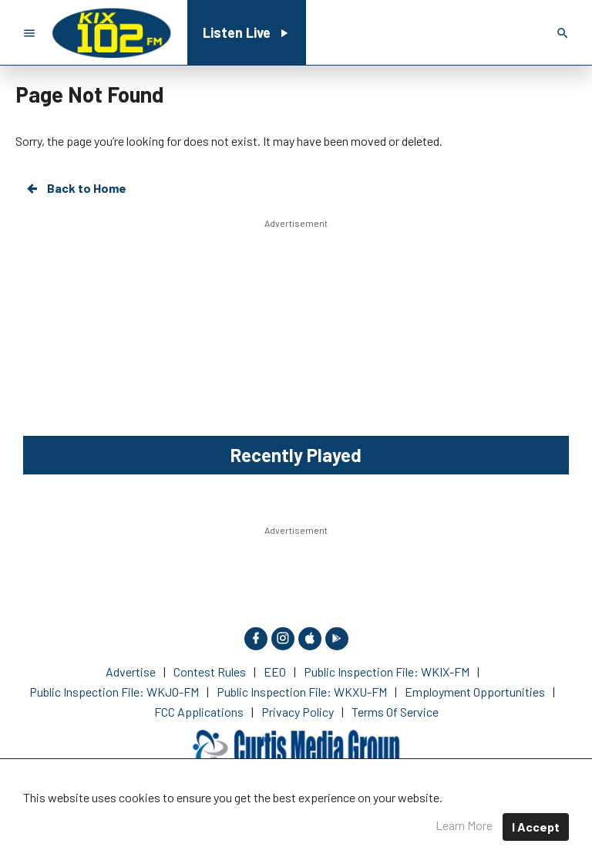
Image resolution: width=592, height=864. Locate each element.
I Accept (536, 826)
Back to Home (75, 188)
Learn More (464, 825)
